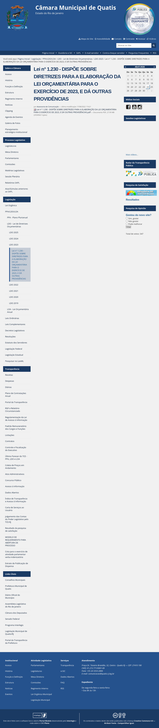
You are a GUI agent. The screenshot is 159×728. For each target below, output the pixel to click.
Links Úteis (10, 574)
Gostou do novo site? (138, 215)
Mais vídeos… (132, 154)
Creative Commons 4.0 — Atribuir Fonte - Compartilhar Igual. (129, 722)
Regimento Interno (39, 688)
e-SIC (63, 671)
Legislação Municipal (40, 700)
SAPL (78, 53)
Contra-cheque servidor (114, 53)
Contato (118, 38)
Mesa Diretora (37, 676)
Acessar (141, 38)
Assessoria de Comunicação (48, 106)
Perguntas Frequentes (138, 53)
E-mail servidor (92, 53)
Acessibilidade (103, 38)
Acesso (8, 665)
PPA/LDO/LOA (49, 58)
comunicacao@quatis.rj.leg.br (101, 673)
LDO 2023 (98, 58)
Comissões (36, 682)
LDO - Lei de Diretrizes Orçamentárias (74, 58)
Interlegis (71, 721)
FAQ (63, 682)
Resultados (132, 199)
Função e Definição (14, 676)
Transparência (12, 369)
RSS (154, 53)
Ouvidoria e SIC (65, 53)
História (8, 671)
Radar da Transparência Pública (137, 164)
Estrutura (9, 682)
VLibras (152, 38)
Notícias (9, 688)
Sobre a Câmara (13, 68)
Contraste (129, 38)
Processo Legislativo (15, 140)
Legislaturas (36, 671)
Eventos (8, 694)
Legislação (36, 58)
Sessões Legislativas (135, 118)
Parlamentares (37, 665)
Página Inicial (48, 53)
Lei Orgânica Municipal (41, 694)
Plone (46, 723)
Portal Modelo (45, 721)
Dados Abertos (67, 676)
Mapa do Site (87, 38)
